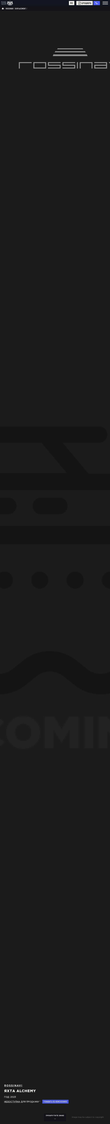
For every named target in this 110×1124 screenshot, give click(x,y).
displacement (20, 8)
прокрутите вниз (55, 1117)
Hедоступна (12, 1102)
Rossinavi (10, 8)
